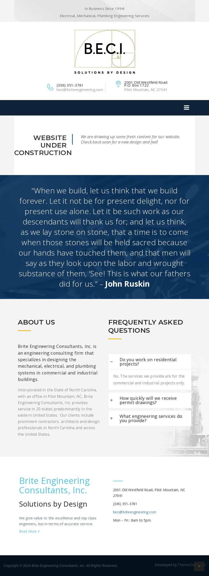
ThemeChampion (191, 564)
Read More (29, 531)
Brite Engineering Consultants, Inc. (54, 485)
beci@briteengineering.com (134, 512)
